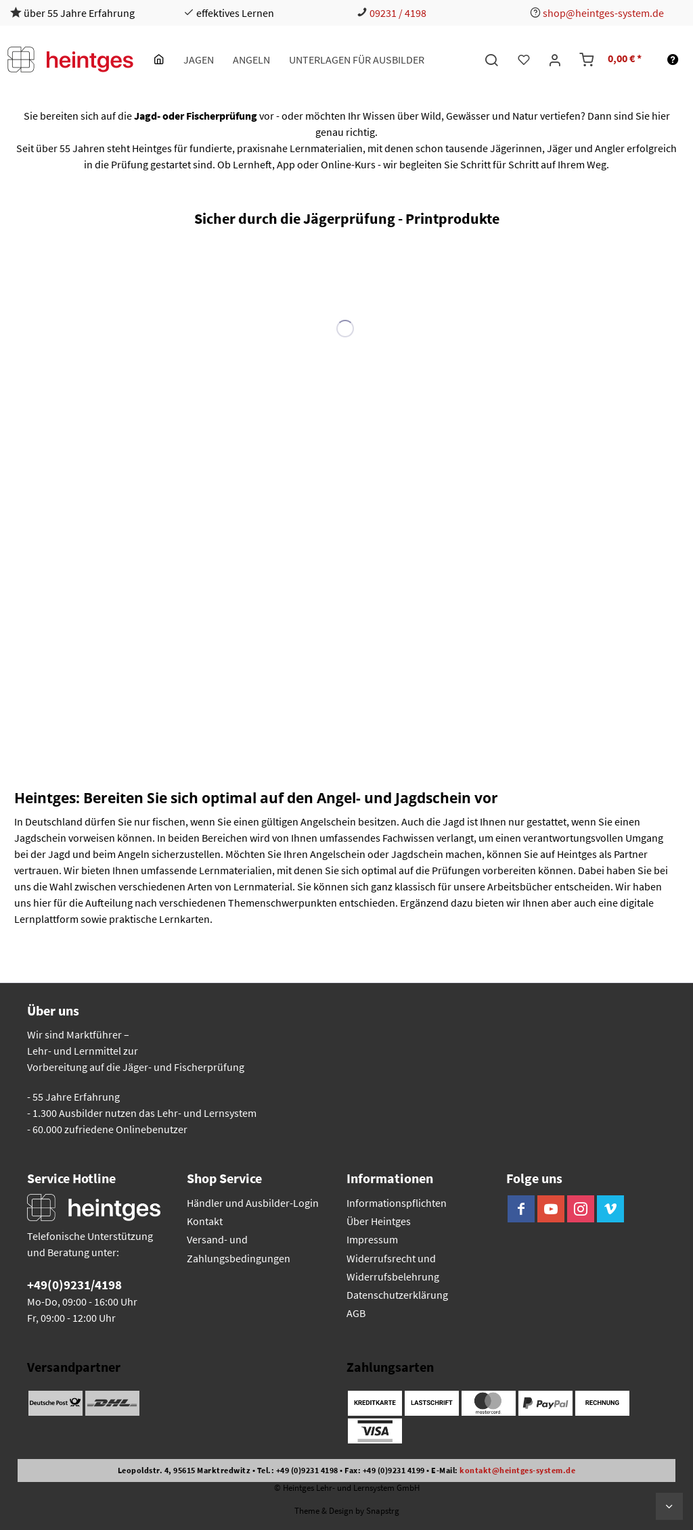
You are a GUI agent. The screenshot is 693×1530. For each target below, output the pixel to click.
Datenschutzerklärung (397, 1294)
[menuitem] (159, 59)
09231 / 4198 (398, 13)
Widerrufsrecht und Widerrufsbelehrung (392, 1267)
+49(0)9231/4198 (74, 1284)
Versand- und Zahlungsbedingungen (238, 1248)
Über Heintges (378, 1221)
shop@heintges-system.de (603, 13)
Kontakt (205, 1221)
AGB (355, 1313)
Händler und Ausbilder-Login (253, 1203)
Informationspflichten (396, 1203)
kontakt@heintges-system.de (517, 1470)
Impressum (372, 1239)
